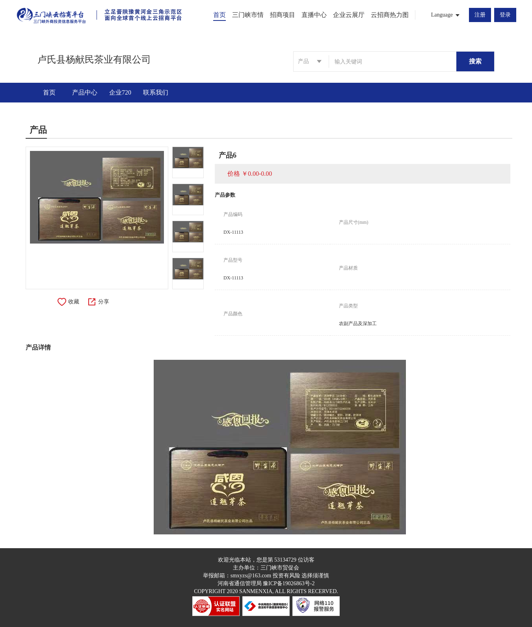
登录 (505, 15)
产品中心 (84, 92)
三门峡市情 (248, 14)
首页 (219, 14)
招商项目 (282, 14)
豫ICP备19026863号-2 (288, 583)
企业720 (120, 92)
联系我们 (155, 92)
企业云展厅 (349, 14)
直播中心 (314, 14)
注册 (479, 15)
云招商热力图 (390, 14)
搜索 (475, 61)
